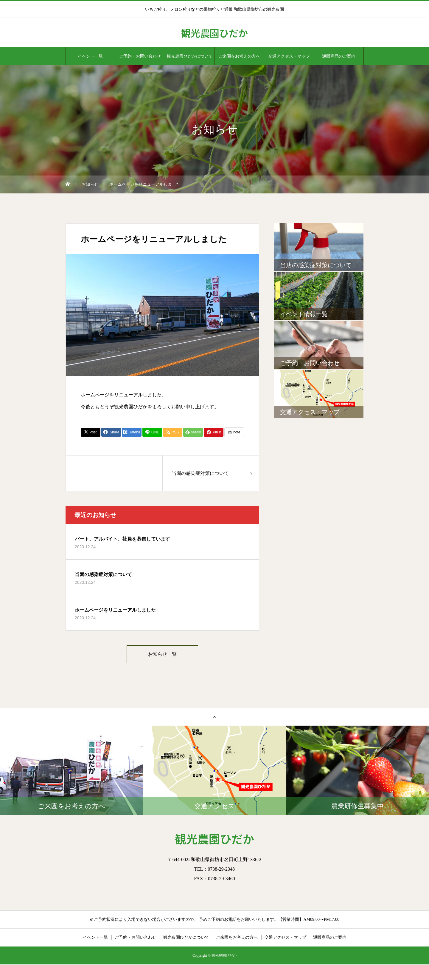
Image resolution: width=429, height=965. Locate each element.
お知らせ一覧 (162, 654)
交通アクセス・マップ (289, 56)
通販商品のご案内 (338, 56)
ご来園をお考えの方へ (239, 56)
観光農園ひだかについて (190, 56)
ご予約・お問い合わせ (140, 56)
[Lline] (152, 432)
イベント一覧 (90, 56)
